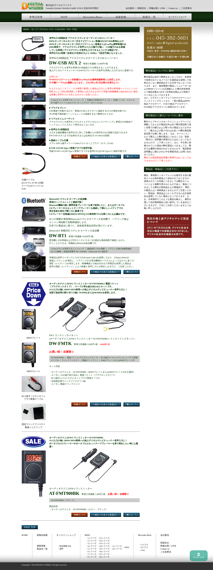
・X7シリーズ (103, 554)
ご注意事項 (186, 8)
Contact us (173, 8)
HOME (25, 535)
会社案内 (130, 8)
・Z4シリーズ (103, 557)
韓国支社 (142, 8)
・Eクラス (143, 547)
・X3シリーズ (103, 543)
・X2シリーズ (103, 541)
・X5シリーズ (103, 549)
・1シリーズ (91, 538)
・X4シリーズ (103, 546)
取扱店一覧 (42, 549)
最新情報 (41, 546)
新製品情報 (42, 535)
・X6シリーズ (103, 551)
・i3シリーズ (116, 546)
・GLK (142, 550)
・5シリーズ (91, 549)
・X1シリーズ (103, 538)
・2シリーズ (91, 541)
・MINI (126, 547)
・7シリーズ (91, 554)
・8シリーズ (91, 557)
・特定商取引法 (64, 546)
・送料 (60, 549)
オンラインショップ (66, 535)
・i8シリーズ (116, 549)
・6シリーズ (91, 551)
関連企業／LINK (157, 8)
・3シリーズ (91, 543)
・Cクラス (143, 545)
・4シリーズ (91, 546)
